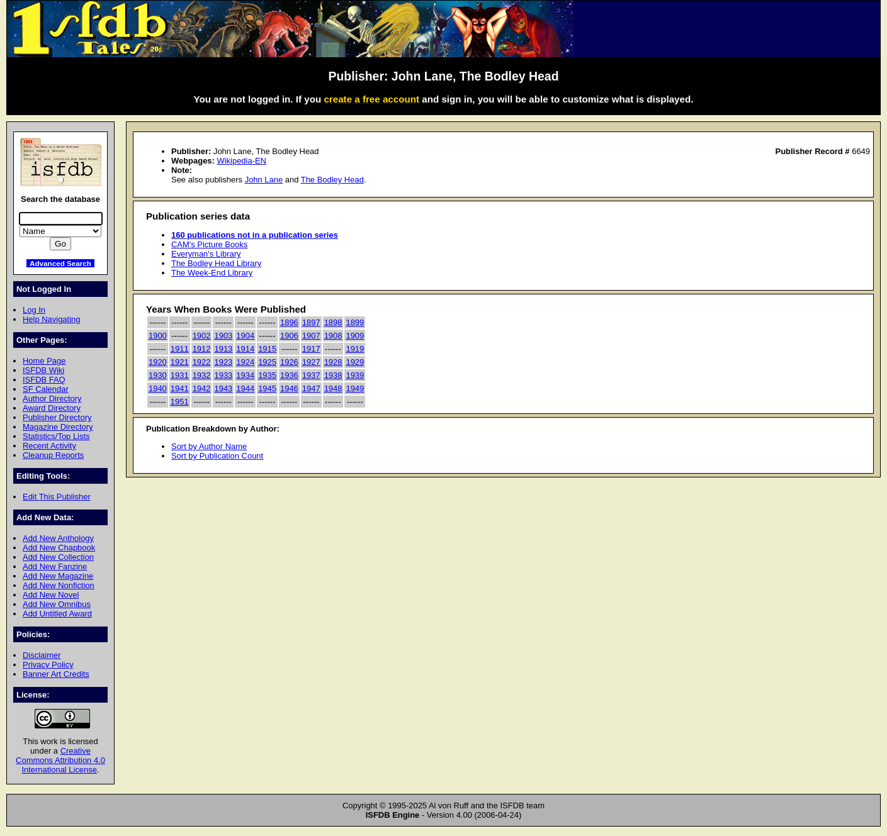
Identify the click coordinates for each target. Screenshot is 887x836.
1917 (311, 349)
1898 (333, 322)
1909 (355, 335)
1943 (223, 388)
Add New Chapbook (59, 547)
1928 (333, 362)
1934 (245, 375)
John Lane (264, 179)
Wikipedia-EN (241, 160)
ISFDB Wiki (43, 370)
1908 (333, 335)
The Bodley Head (332, 179)
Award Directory (52, 408)
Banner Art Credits (56, 674)
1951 (180, 401)
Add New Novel (51, 594)
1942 (202, 388)
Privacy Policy (48, 664)
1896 (289, 322)
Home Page (44, 360)
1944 (245, 388)
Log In (34, 310)
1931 (180, 375)
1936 (289, 375)
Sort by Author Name (209, 446)
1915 (267, 349)
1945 (267, 388)
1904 (245, 335)
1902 (202, 335)
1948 (333, 388)
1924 (245, 362)
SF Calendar (46, 389)
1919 (355, 349)
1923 (223, 362)
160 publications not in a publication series (254, 235)
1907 (311, 335)
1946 (289, 388)
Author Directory (52, 398)
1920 (158, 362)
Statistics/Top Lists (56, 436)
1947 (311, 388)
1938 (333, 375)
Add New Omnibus (57, 604)
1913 (223, 349)
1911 (180, 349)
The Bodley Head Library (216, 263)
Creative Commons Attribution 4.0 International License (60, 760)
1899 (355, 322)
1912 (202, 349)
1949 (355, 388)
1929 (355, 362)
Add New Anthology (58, 538)
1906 (289, 335)
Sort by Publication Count (217, 455)
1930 (158, 375)
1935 (267, 375)
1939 (355, 375)
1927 (311, 362)
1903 (223, 335)
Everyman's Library (205, 254)
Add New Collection (58, 557)
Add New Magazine (58, 576)
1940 (158, 388)
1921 (180, 362)
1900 (158, 335)
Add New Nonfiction (58, 585)
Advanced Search (60, 263)
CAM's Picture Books (209, 244)
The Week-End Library (211, 272)
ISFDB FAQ (44, 379)
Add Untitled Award (57, 613)
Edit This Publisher (57, 496)
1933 (223, 375)
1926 (289, 362)
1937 (311, 375)
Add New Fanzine (55, 566)
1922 (202, 362)
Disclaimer (41, 655)
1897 (311, 322)
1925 (267, 362)
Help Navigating (51, 319)
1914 (245, 349)
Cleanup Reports (53, 455)
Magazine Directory (58, 427)
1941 (180, 388)
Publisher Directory (57, 417)
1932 (202, 375)
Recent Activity (49, 445)
